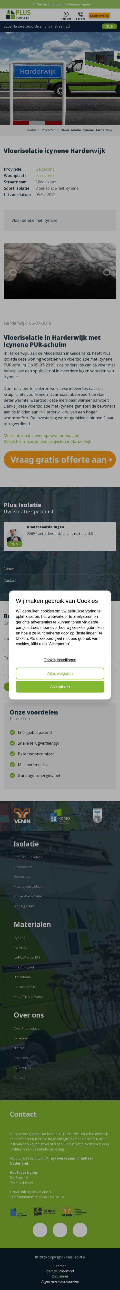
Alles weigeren (60, 673)
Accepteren (60, 686)
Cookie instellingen (60, 660)
